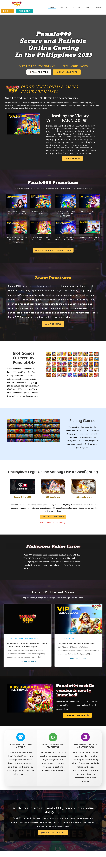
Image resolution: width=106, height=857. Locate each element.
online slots (12, 643)
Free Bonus (76, 7)
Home (52, 7)
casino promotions (66, 643)
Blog (88, 7)
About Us (64, 7)
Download (99, 7)
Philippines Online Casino (30, 643)
